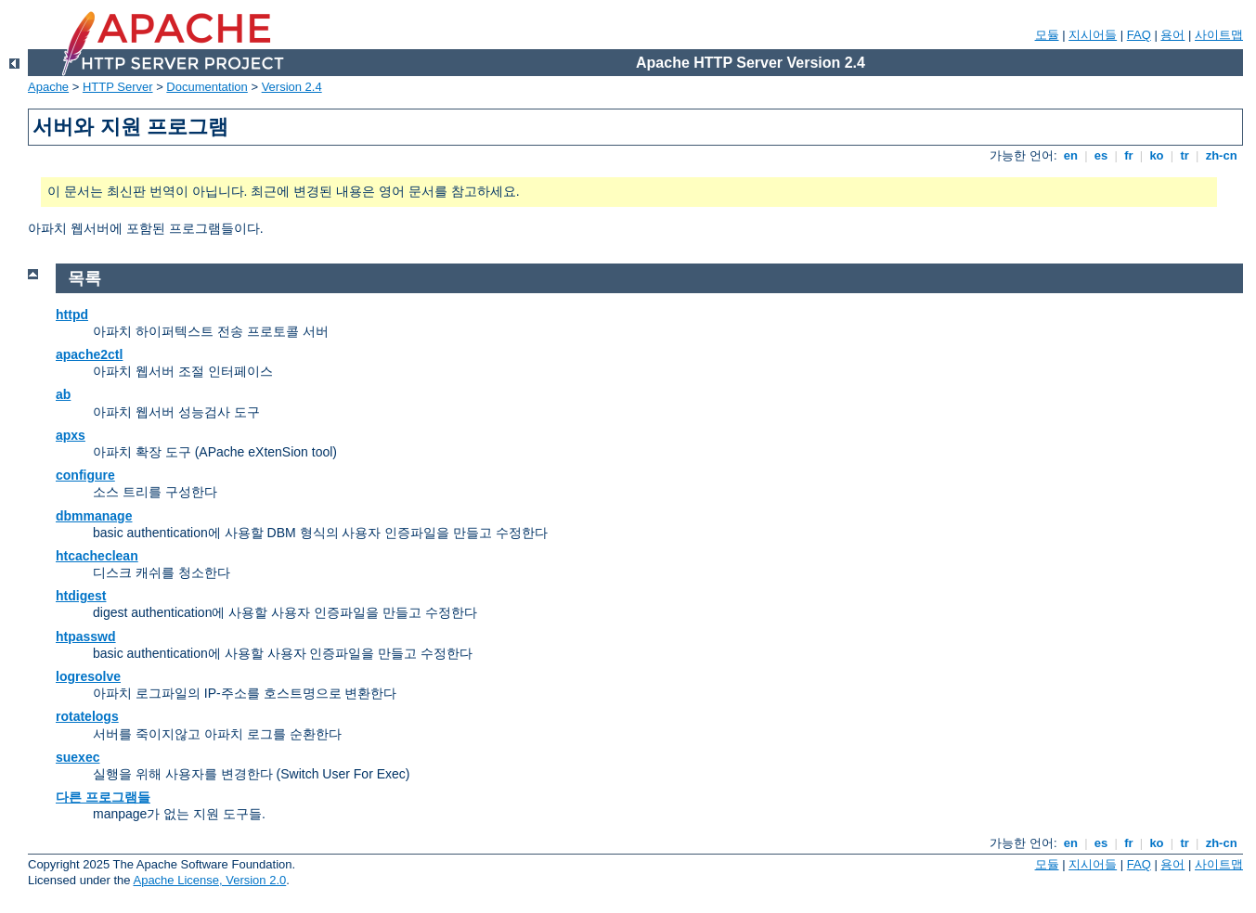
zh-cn (1221, 155)
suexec (77, 757)
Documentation (206, 87)
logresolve (88, 676)
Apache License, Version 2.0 (209, 880)
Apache (48, 87)
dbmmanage (94, 515)
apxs (70, 435)
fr (1129, 155)
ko (1156, 155)
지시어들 (1092, 35)
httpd (72, 314)
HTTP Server (118, 87)
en (1070, 155)
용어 (1172, 35)
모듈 (1047, 35)
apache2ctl (89, 354)
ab (63, 394)
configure (85, 475)
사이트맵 (1219, 35)
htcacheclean (97, 555)
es (1101, 155)
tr (1185, 155)
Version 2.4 (292, 87)
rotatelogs (87, 716)
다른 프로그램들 (103, 797)
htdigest (81, 595)
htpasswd (86, 636)
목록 (84, 278)
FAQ (1139, 35)
